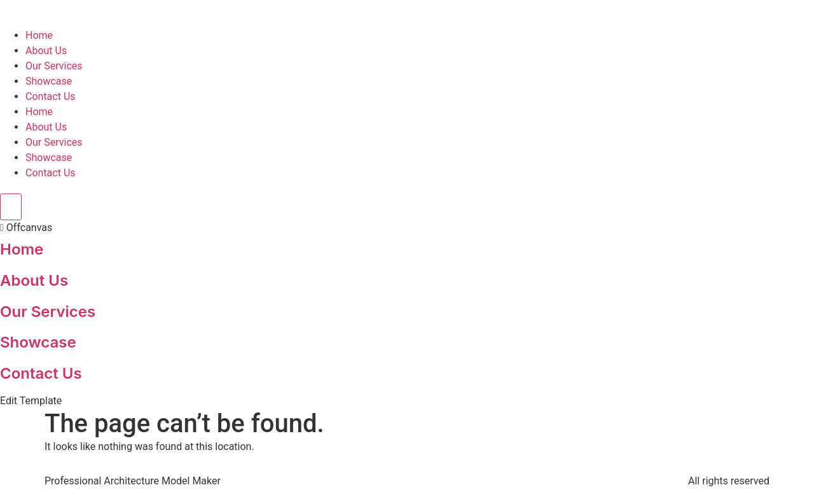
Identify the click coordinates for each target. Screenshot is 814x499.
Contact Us (50, 96)
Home (39, 35)
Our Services (54, 66)
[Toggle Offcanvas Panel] (11, 206)
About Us (46, 51)
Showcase (48, 81)
